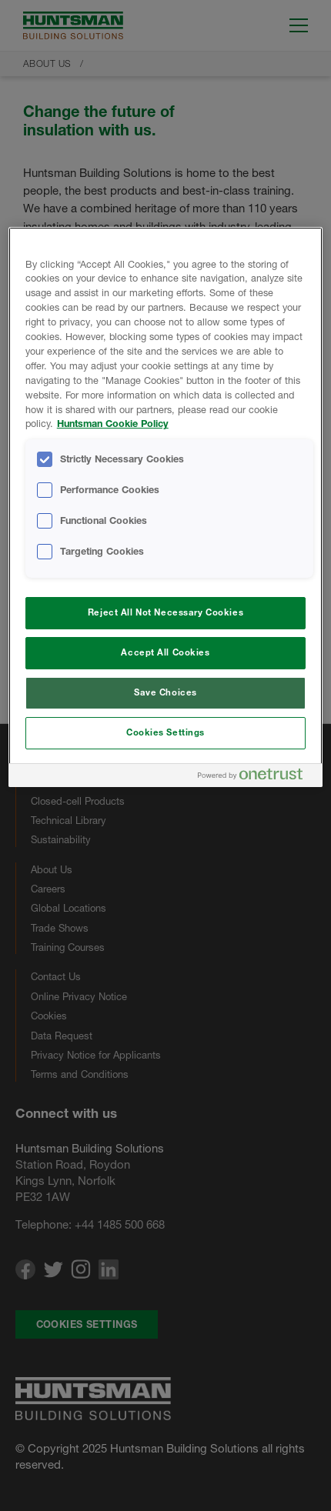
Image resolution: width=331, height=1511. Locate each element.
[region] (165, 507)
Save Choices (165, 692)
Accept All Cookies (165, 652)
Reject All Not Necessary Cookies (165, 612)
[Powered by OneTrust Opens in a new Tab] (256, 777)
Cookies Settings (165, 732)
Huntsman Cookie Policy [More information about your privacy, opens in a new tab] (113, 423)
